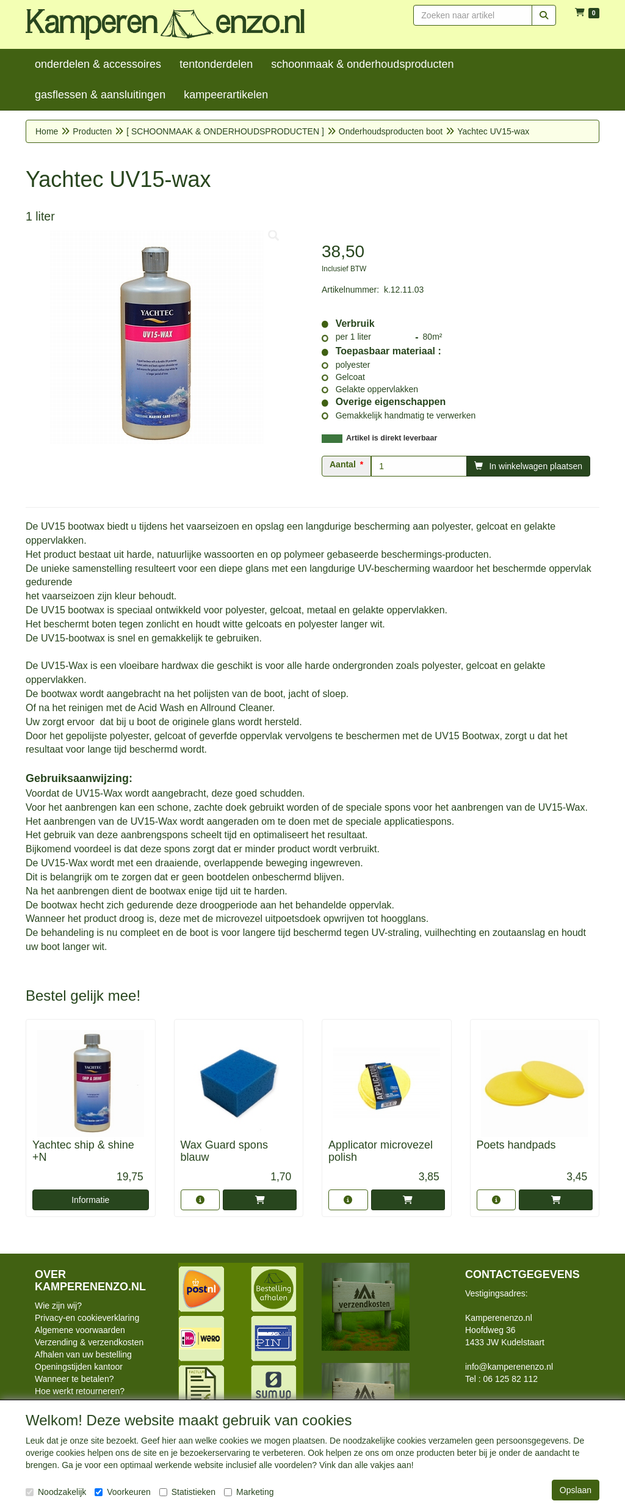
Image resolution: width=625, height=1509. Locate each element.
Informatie (90, 1200)
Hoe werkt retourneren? (80, 1391)
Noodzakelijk (56, 1492)
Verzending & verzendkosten (89, 1342)
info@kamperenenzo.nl (509, 1367)
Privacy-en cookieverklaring (87, 1318)
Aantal (343, 464)
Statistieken (187, 1492)
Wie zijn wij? (58, 1305)
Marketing (248, 1492)
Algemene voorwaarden (80, 1330)
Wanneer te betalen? (74, 1379)
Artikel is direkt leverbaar (391, 438)
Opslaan (575, 1490)
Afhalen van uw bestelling (83, 1354)
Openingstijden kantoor (79, 1367)
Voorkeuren (123, 1492)
